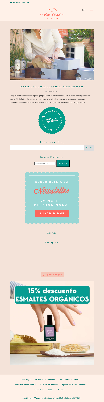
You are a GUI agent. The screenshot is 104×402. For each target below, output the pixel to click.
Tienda (51, 390)
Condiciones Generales (70, 380)
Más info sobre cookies (26, 385)
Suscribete (39, 390)
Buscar (63, 163)
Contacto (62, 390)
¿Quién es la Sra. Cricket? (73, 385)
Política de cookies (49, 385)
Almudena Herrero (53, 91)
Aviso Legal (25, 380)
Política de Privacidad (45, 380)
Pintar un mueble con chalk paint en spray (52, 86)
